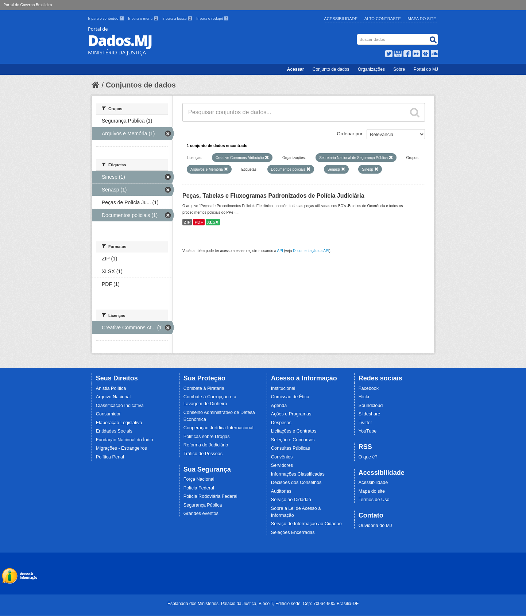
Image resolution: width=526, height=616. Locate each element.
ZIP (187, 222)
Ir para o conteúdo (106, 18)
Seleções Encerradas (293, 532)
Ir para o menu (143, 18)
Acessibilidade (340, 18)
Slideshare (369, 414)
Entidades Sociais (114, 431)
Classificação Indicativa (120, 405)
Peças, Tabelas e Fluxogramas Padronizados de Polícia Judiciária (273, 196)
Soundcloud (371, 405)
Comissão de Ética (290, 396)
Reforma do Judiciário (205, 445)
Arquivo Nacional (113, 396)
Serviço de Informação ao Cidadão (306, 523)
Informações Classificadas (298, 474)
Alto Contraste (382, 18)
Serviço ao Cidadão (291, 499)
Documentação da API (311, 251)
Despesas (281, 422)
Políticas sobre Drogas (206, 436)
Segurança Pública (202, 505)
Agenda (279, 405)
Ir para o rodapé (212, 18)
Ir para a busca (177, 18)
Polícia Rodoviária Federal (210, 496)
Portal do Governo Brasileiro (28, 4)
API (280, 251)
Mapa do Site (422, 18)
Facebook (369, 388)
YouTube (368, 431)
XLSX (212, 222)
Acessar (295, 69)
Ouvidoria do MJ (375, 525)
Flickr (364, 396)
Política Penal (110, 457)
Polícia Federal (198, 488)
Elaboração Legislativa (119, 422)
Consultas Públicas (290, 448)
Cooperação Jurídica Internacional (218, 427)
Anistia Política (111, 388)
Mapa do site (372, 491)
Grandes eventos (200, 513)
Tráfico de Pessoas (203, 453)
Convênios (282, 457)
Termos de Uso (374, 499)
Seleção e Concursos (293, 439)
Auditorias (281, 491)
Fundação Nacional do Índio (124, 439)
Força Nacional (198, 479)
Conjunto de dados (331, 69)
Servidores (282, 465)
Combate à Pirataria (203, 388)
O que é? (368, 457)
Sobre (399, 69)
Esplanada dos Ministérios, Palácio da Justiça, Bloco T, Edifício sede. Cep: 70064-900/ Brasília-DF (263, 603)
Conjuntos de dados (141, 85)
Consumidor (108, 414)
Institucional (283, 388)
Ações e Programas (291, 414)
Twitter (365, 422)
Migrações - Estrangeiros (121, 448)
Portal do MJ (426, 69)
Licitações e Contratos (294, 431)
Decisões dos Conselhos (296, 482)
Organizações (371, 69)
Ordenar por (350, 133)
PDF (198, 222)
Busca (357, 35)
